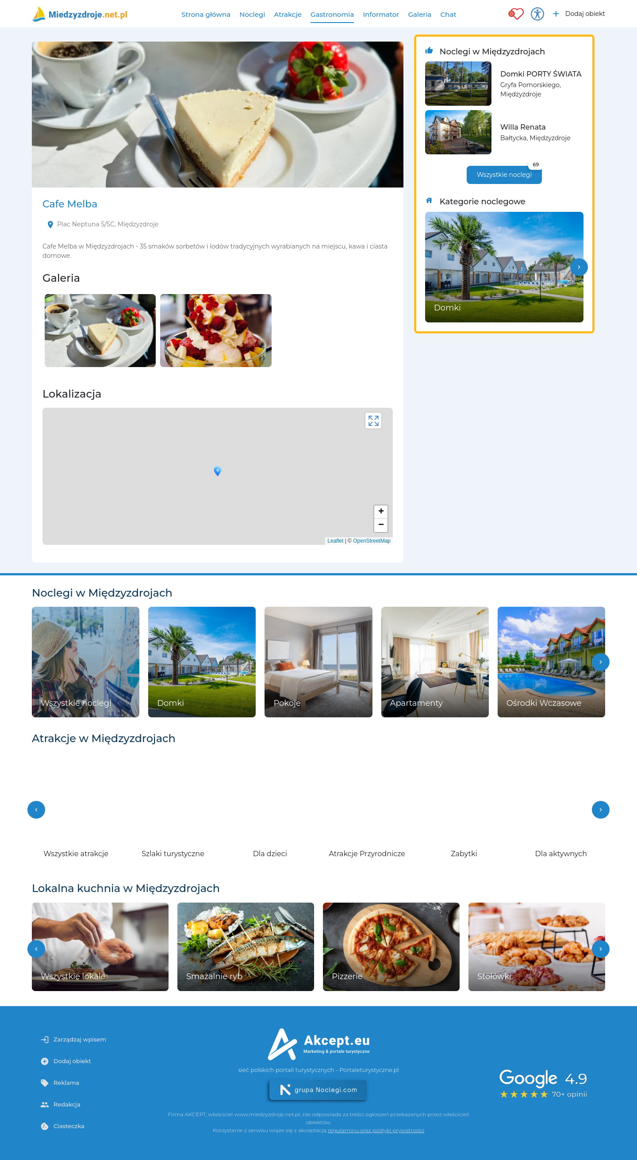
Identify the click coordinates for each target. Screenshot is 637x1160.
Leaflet (335, 541)
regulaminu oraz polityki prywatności (376, 1130)
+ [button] (381, 512)
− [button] (381, 525)
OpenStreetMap (372, 541)
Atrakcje (288, 14)
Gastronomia (332, 14)
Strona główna (205, 14)
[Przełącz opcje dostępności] (537, 13)
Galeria (419, 14)
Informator (381, 14)
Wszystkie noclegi (509, 172)
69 (536, 164)
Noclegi (252, 14)
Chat (449, 14)
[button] (579, 267)
